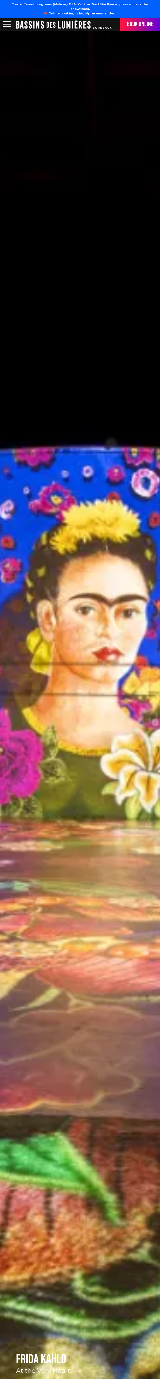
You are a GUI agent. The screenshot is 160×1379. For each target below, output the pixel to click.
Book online (140, 24)
